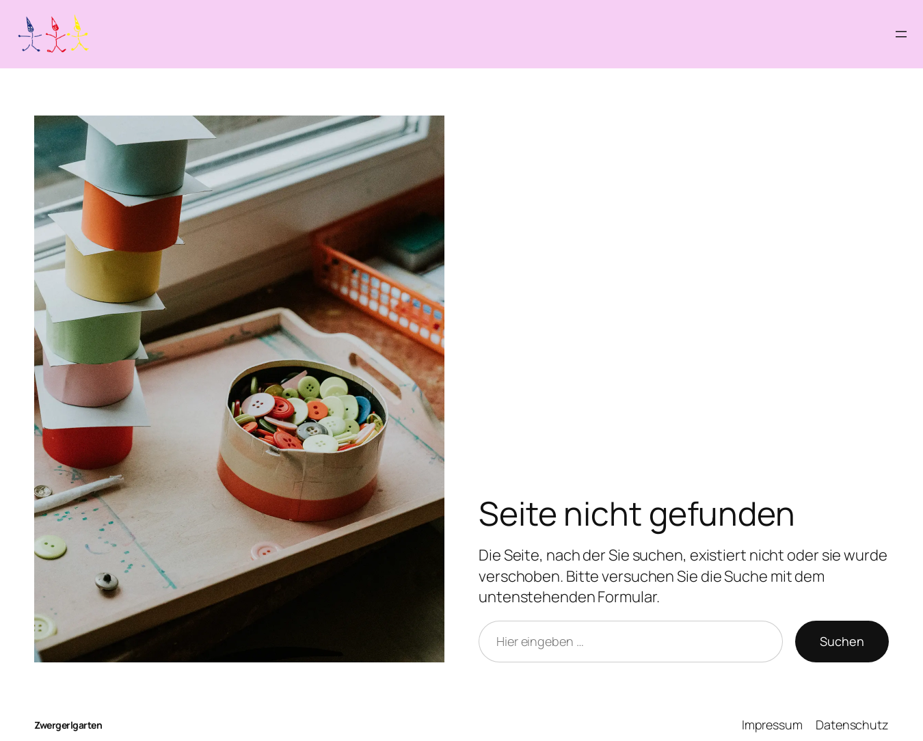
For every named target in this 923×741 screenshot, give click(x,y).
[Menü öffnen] (901, 34)
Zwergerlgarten (68, 724)
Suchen (842, 641)
